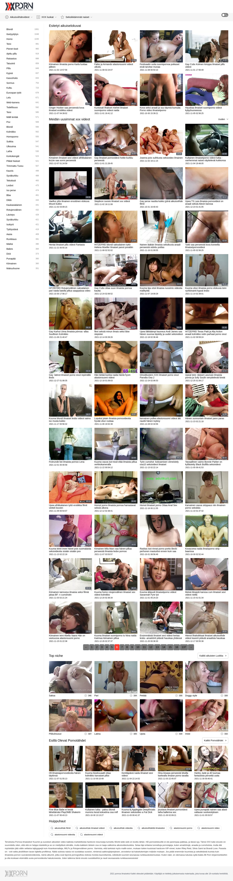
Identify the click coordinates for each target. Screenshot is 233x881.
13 (157, 647)
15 (170, 647)
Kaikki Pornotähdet (214, 740)
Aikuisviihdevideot (18, 17)
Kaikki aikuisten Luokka (211, 655)
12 (150, 647)
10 (137, 647)
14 (163, 647)
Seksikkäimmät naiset (76, 17)
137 (184, 647)
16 (176, 647)
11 (144, 647)
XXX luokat (46, 17)
